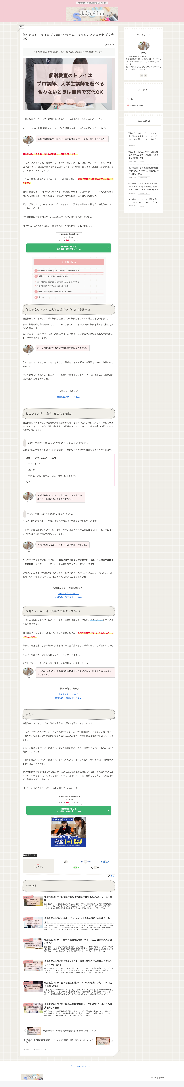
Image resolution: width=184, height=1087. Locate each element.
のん (143, 52)
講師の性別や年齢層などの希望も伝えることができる (58, 283)
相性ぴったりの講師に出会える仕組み (54, 278)
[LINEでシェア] (75, 871)
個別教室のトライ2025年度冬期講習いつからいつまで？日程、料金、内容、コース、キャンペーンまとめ (143, 187)
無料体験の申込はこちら (68, 399)
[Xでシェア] (66, 865)
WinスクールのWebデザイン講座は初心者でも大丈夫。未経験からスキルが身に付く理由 (143, 155)
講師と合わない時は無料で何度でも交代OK (56, 293)
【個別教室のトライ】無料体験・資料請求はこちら (68, 248)
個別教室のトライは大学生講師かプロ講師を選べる (59, 272)
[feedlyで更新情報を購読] (141, 75)
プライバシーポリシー (79, 1072)
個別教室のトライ (29, 858)
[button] (95, 871)
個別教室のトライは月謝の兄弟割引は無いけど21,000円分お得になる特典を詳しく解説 (143, 171)
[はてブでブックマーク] (105, 865)
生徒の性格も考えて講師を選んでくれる (53, 288)
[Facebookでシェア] (85, 865)
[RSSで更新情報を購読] (145, 75)
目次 (67, 263)
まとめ (41, 299)
